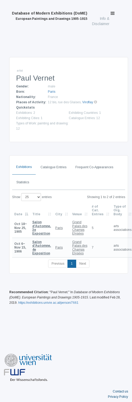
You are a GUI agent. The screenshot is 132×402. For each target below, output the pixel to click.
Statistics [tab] (22, 182)
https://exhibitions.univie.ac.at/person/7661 (48, 303)
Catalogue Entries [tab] (53, 167)
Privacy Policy (118, 397)
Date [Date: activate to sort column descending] (18, 214)
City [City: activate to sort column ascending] (58, 214)
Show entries (32, 197)
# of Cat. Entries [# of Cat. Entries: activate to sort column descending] (97, 210)
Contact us (120, 391)
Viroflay (87, 102)
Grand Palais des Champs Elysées (79, 227)
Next (82, 263)
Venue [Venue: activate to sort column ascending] (77, 214)
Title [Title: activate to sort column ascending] (36, 214)
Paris (51, 92)
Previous (58, 263)
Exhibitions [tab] (24, 167)
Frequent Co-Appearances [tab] (94, 167)
